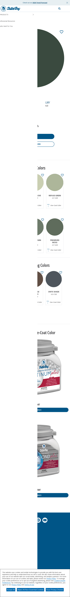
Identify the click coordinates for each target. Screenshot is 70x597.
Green (5, 106)
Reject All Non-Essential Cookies (31, 589)
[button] (66, 8)
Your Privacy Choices (54, 589)
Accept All (11, 589)
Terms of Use (29, 585)
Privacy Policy (51, 579)
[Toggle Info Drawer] (42, 96)
